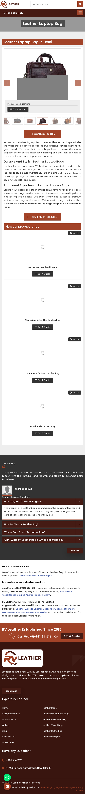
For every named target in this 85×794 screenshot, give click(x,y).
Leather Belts (68, 608)
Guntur (35, 575)
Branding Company (78, 789)
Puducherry (66, 591)
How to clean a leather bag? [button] (21, 524)
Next (78, 83)
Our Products (9, 719)
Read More (11, 691)
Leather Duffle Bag (52, 730)
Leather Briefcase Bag (54, 719)
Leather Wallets (24, 608)
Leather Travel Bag (53, 725)
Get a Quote (71, 636)
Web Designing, (48, 787)
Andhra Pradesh (34, 594)
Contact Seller (42, 134)
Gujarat (21, 594)
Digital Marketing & (65, 787)
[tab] (42, 501)
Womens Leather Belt (13, 612)
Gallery (5, 725)
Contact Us (8, 736)
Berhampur (46, 575)
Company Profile (11, 713)
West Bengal (9, 594)
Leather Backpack (52, 736)
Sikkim (47, 594)
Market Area (8, 742)
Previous (7, 83)
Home (5, 707)
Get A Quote (42, 273)
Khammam (25, 575)
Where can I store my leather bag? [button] (24, 532)
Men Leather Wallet (36, 612)
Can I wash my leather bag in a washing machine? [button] (33, 540)
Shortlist (75, 233)
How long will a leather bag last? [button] (24, 501)
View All (74, 550)
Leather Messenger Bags (47, 608)
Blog (4, 730)
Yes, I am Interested (42, 217)
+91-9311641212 (13, 13)
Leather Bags (50, 707)
